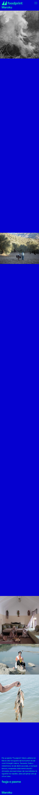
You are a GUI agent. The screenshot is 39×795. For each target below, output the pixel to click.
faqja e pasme (11, 781)
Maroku (7, 792)
